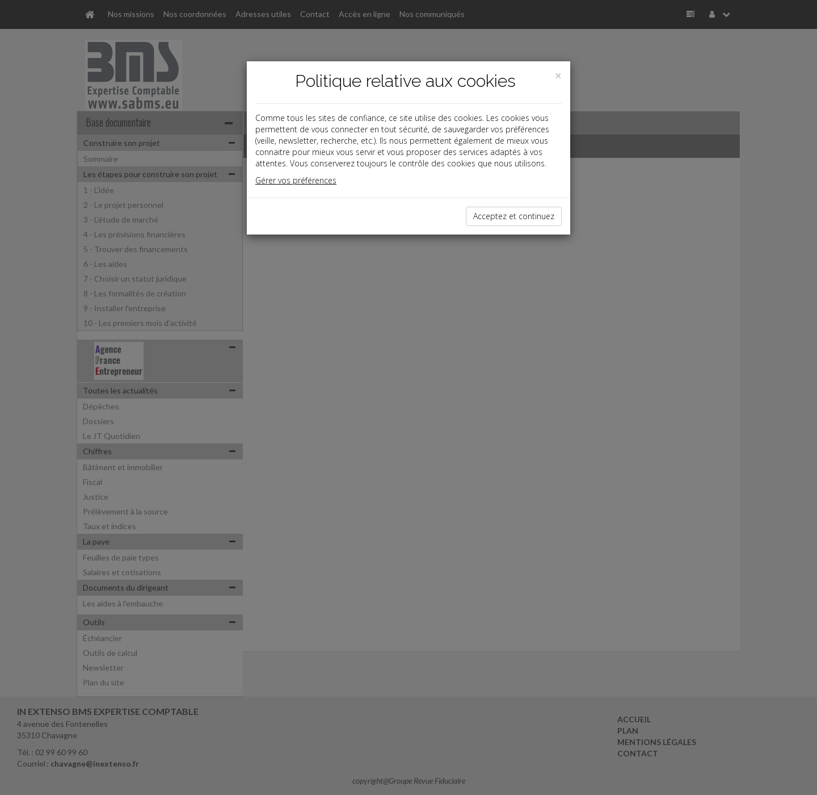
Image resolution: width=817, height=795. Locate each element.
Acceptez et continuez (513, 216)
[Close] (558, 76)
